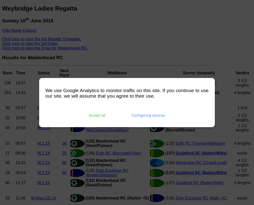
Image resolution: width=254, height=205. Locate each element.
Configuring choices (148, 115)
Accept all (97, 115)
